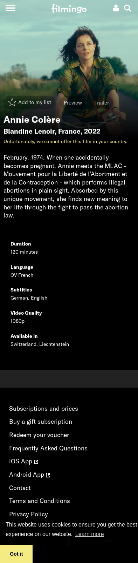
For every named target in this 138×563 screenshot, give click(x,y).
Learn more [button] (89, 534)
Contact (20, 488)
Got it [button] (16, 554)
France (69, 131)
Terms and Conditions (39, 501)
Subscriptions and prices (43, 408)
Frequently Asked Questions (48, 448)
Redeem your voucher (39, 435)
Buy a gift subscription (40, 421)
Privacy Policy (28, 514)
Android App (29, 474)
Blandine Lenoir (29, 131)
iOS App (23, 461)
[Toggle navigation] (10, 8)
